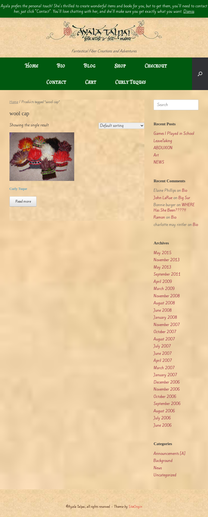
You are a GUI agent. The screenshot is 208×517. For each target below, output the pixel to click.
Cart (90, 82)
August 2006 (164, 411)
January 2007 (165, 375)
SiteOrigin (135, 506)
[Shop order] (121, 126)
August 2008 (164, 303)
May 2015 (162, 253)
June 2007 (163, 353)
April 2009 (163, 281)
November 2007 (167, 324)
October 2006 (165, 396)
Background (163, 460)
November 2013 (167, 260)
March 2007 (164, 368)
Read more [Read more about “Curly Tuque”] (23, 201)
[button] (200, 74)
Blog (89, 65)
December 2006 (167, 382)
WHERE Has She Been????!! (174, 207)
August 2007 (164, 339)
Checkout (156, 65)
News (158, 468)
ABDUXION (163, 148)
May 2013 (162, 267)
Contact (56, 82)
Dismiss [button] (188, 11)
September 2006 (167, 403)
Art (156, 155)
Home (31, 65)
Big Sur (184, 197)
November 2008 (167, 296)
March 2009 (164, 288)
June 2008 (163, 310)
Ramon (159, 217)
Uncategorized (165, 475)
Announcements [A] (170, 453)
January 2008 (165, 317)
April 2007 (163, 360)
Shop (120, 65)
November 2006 (167, 389)
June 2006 (163, 425)
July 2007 (162, 346)
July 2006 (162, 418)
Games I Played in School (174, 133)
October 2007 (165, 331)
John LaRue (163, 197)
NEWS (159, 162)
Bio (61, 65)
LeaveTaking (163, 140)
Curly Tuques (130, 82)
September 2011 (167, 274)
